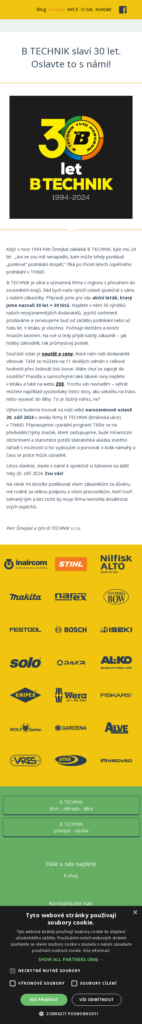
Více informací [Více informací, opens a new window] (96, 950)
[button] (71, 959)
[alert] (71, 965)
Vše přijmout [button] (44, 999)
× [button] (135, 912)
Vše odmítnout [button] (96, 999)
